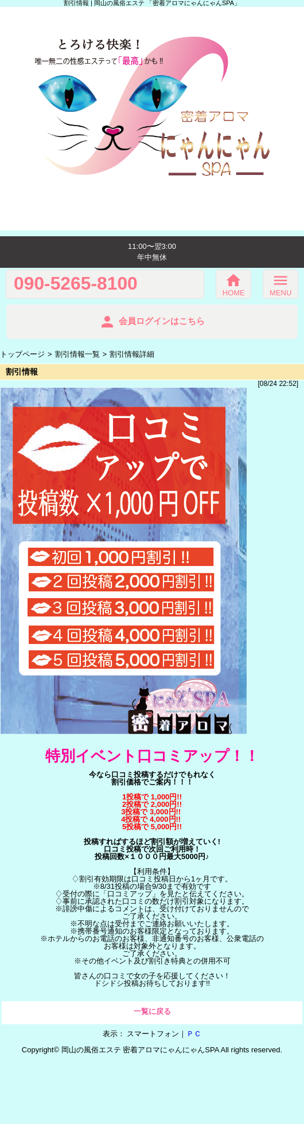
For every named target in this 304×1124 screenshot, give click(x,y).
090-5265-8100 (76, 284)
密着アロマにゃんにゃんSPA (171, 1049)
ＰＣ (193, 1033)
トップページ (22, 354)
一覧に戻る (152, 1011)
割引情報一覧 (77, 354)
